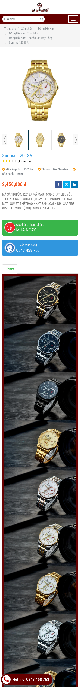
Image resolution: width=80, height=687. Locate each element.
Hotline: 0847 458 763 (25, 679)
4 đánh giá (25, 161)
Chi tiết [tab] (10, 269)
